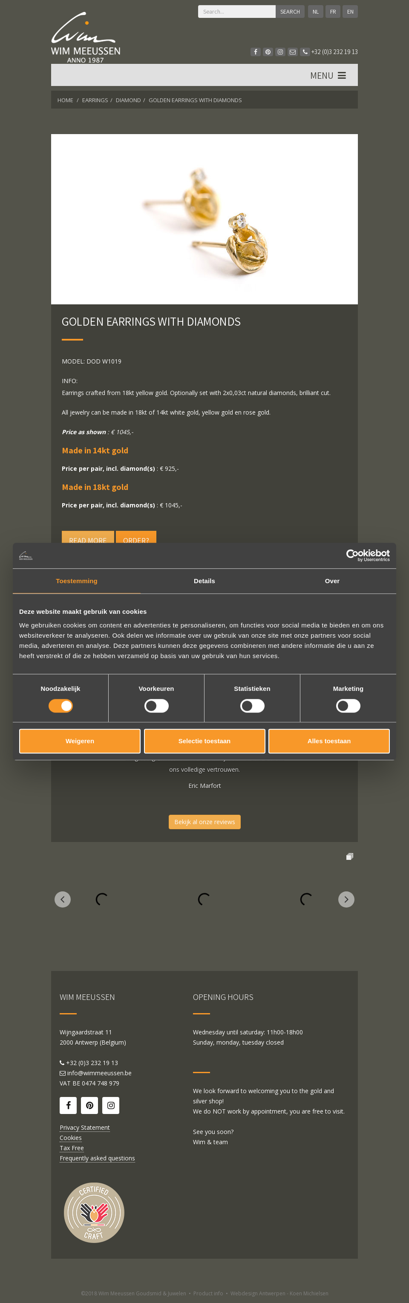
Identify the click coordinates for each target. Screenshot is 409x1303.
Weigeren (80, 741)
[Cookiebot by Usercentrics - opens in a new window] (352, 555)
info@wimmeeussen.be (99, 1073)
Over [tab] (332, 580)
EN (350, 11)
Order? (136, 540)
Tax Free (72, 1148)
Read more (88, 540)
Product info (208, 1293)
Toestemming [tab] (77, 580)
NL (315, 11)
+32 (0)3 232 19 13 (329, 52)
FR (333, 11)
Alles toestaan (329, 741)
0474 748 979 (100, 1083)
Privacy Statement (85, 1127)
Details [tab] (204, 580)
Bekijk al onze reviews (204, 822)
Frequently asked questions (97, 1158)
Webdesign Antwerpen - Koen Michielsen (279, 1293)
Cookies (71, 1138)
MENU (329, 76)
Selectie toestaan (205, 741)
